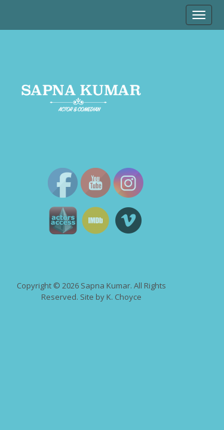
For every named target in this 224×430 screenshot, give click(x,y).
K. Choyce (124, 296)
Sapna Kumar (105, 285)
